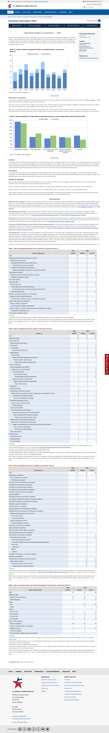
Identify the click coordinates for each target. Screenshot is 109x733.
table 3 (74, 172)
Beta (74, 671)
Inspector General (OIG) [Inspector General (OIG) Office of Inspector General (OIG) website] (48, 679)
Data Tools (28, 671)
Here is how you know (40, 1)
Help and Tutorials (70, 697)
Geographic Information (29, 17)
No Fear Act (44, 688)
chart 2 (87, 100)
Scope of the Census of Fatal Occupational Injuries (45, 215)
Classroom (66, 671)
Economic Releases (52, 671)
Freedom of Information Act (73, 682)
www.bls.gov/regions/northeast (86, 47)
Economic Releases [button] (50, 12)
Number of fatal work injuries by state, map (88, 58)
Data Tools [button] (26, 12)
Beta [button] (70, 12)
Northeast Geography (34, 25)
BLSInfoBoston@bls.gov (84, 46)
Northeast (40, 17)
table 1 (94, 100)
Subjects (19, 671)
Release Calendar (91, 4)
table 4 (67, 182)
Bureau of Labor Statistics (15, 17)
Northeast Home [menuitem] (17, 25)
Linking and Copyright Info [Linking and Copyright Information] (72, 691)
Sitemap (67, 679)
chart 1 (71, 39)
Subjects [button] (17, 12)
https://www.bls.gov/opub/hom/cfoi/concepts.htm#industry (56, 447)
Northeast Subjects (54, 25)
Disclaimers (68, 688)
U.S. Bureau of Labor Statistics (25, 6)
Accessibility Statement (71, 700)
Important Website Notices (73, 694)
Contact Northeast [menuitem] (91, 25)
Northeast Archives (73, 25)
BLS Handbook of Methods (86, 206)
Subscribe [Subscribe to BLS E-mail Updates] (99, 4)
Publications (39, 671)
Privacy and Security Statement (74, 685)
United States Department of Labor (92, 1)
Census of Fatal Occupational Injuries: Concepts (73, 215)
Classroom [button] (62, 12)
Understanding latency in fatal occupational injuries (61, 221)
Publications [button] (37, 12)
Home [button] (10, 12)
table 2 (33, 164)
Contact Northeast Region (19, 722)
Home (11, 671)
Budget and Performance (49, 682)
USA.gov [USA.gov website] (43, 691)
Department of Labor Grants (50, 685)
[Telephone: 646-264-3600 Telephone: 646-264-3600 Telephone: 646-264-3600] (25, 716)
